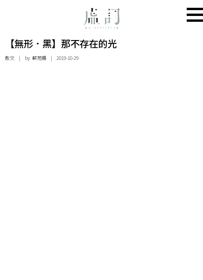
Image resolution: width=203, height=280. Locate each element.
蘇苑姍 (39, 57)
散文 (9, 57)
